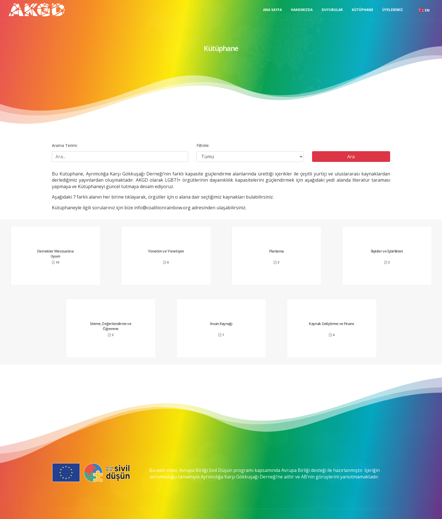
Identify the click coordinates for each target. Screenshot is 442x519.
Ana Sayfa (272, 9)
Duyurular (332, 9)
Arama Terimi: (65, 145)
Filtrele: (202, 145)
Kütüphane (362, 9)
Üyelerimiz (392, 9)
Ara (351, 156)
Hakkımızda (302, 9)
